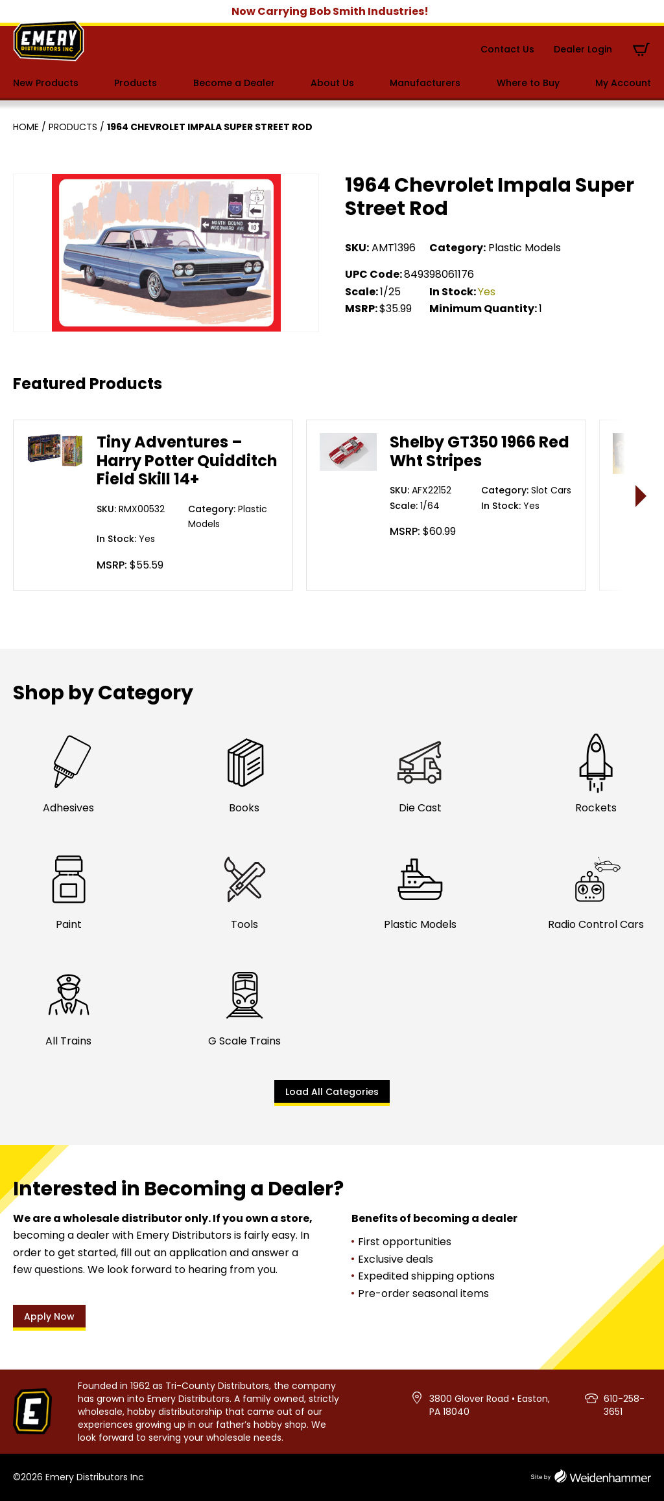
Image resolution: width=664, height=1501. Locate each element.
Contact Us (507, 49)
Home (26, 126)
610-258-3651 (624, 1405)
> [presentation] (642, 495)
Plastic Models (524, 247)
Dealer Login (583, 49)
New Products (45, 82)
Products (135, 82)
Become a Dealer (234, 82)
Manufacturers (425, 82)
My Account (623, 82)
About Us (332, 82)
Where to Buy (528, 82)
